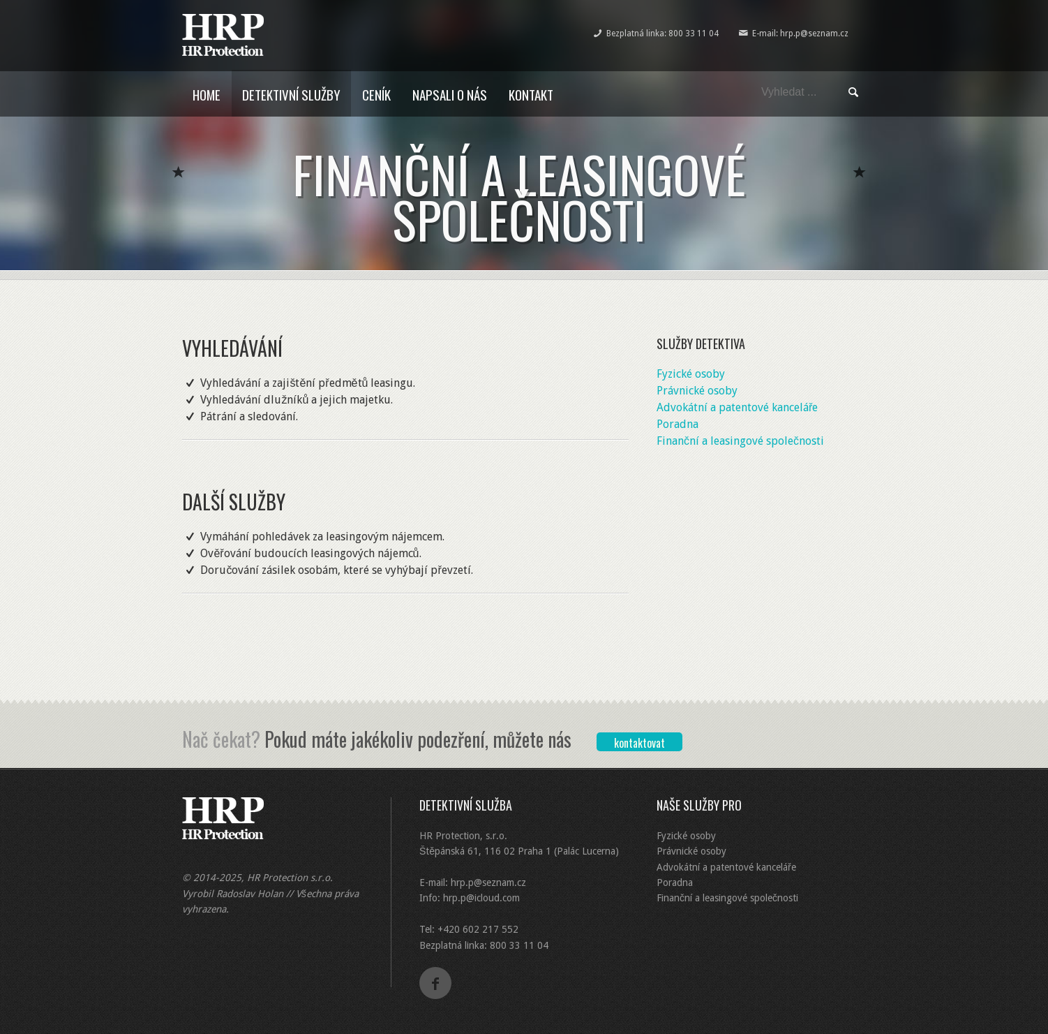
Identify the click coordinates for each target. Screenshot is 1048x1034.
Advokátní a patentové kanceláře (737, 407)
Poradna (677, 424)
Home (206, 94)
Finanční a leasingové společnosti (740, 441)
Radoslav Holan (249, 893)
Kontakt (531, 94)
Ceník (376, 94)
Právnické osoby (697, 390)
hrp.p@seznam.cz (488, 882)
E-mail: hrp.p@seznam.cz (800, 33)
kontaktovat (639, 742)
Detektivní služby (291, 94)
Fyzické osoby (691, 374)
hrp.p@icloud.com (481, 897)
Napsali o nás (449, 94)
